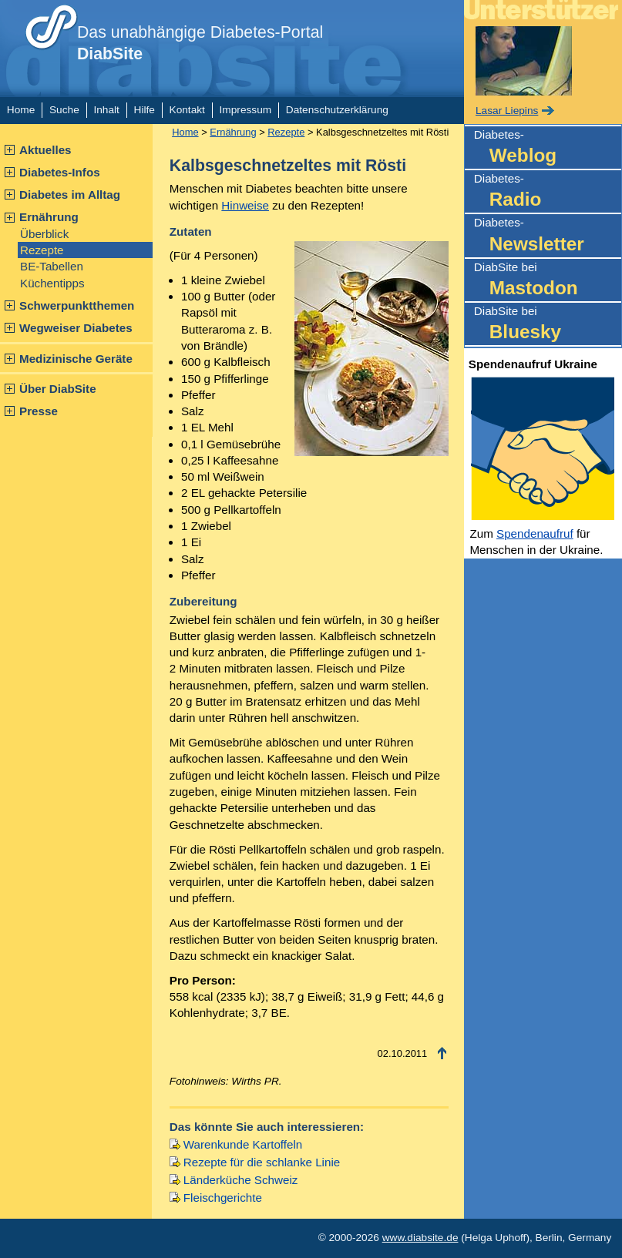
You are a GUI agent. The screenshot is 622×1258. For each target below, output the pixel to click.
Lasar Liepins (507, 110)
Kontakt (187, 110)
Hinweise (245, 205)
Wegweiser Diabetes (76, 327)
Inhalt (106, 110)
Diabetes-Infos (59, 172)
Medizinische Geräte (76, 358)
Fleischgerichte (222, 1197)
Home (21, 110)
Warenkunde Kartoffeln (243, 1144)
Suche (64, 110)
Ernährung (49, 216)
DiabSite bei (547, 280)
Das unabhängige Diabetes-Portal (200, 43)
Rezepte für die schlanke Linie (261, 1162)
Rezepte (42, 250)
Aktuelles (45, 149)
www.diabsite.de (420, 1237)
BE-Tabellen (51, 266)
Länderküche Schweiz (240, 1179)
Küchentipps (52, 283)
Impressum (246, 110)
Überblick (44, 233)
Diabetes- (547, 148)
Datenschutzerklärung (337, 110)
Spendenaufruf (534, 533)
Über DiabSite (57, 388)
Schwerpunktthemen (76, 305)
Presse (38, 411)
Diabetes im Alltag (69, 194)
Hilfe (144, 110)
